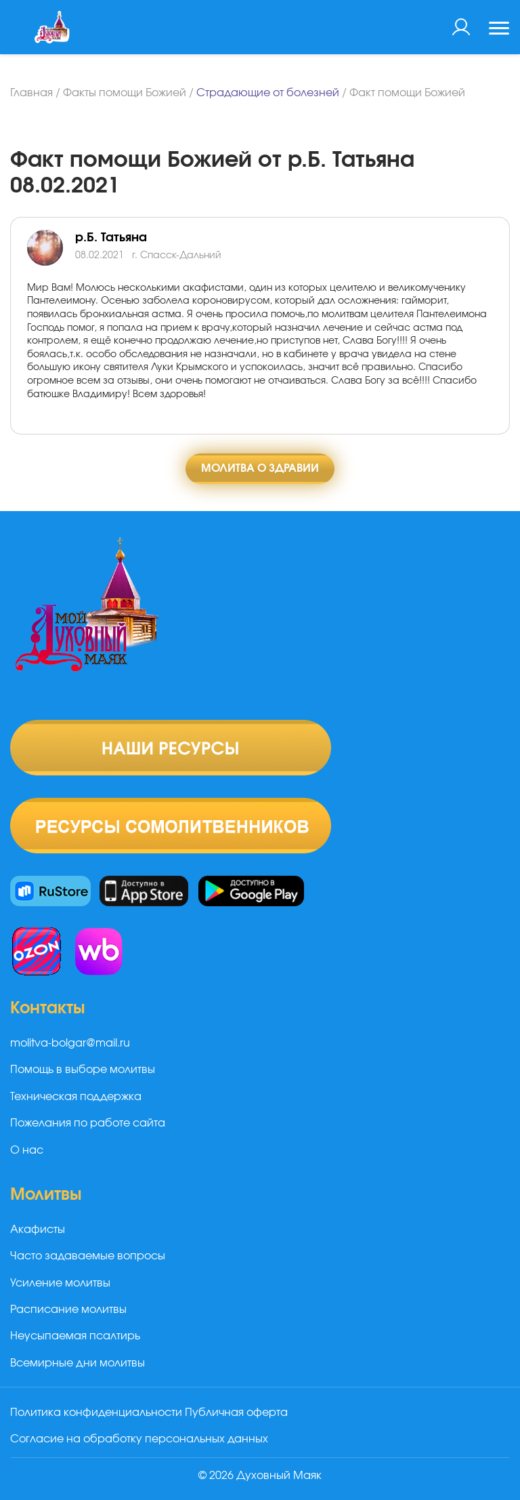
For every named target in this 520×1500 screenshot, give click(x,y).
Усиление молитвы (60, 1283)
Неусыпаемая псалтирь (75, 1336)
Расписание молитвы (68, 1309)
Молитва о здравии (260, 468)
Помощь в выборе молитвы (82, 1069)
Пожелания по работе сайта (87, 1123)
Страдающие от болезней (267, 92)
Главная (31, 92)
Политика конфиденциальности (96, 1412)
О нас (26, 1150)
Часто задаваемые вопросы (87, 1256)
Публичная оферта (236, 1412)
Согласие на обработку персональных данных (139, 1439)
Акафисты (37, 1229)
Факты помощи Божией (124, 92)
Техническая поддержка (76, 1096)
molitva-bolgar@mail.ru (70, 1043)
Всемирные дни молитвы (77, 1363)
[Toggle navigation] (499, 30)
